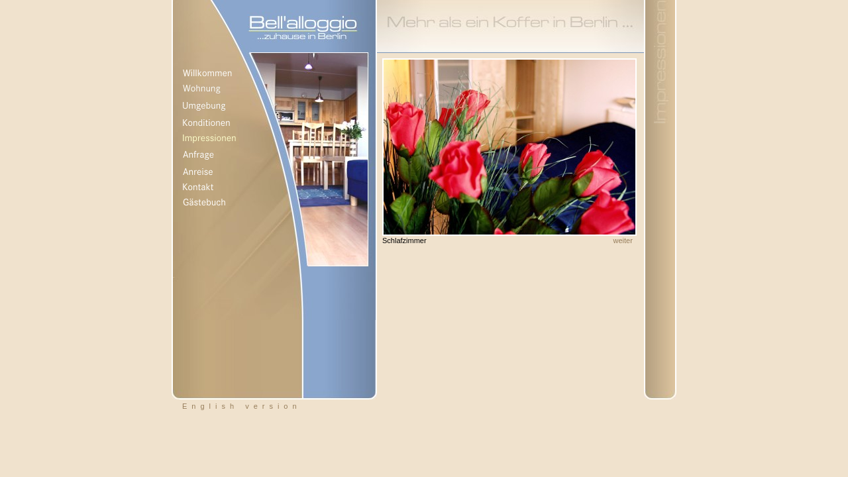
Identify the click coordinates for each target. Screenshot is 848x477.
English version (241, 406)
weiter (623, 240)
